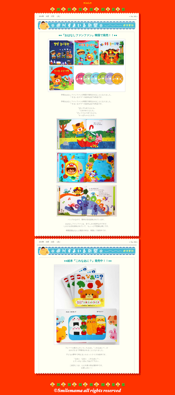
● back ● (88, 2)
